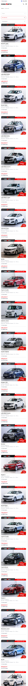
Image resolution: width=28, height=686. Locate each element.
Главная (2, 8)
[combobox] (13, 13)
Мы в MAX (24, 1)
